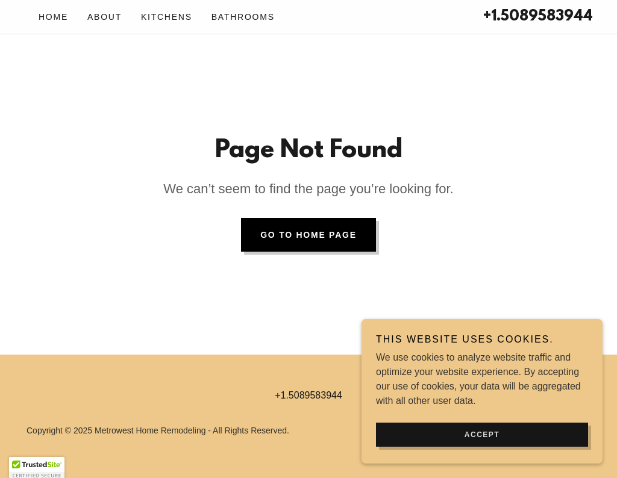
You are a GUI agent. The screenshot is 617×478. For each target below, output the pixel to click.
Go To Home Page (308, 235)
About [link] (104, 17)
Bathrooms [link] (243, 17)
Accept (482, 434)
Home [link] (53, 17)
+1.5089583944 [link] (538, 16)
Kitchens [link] (166, 17)
